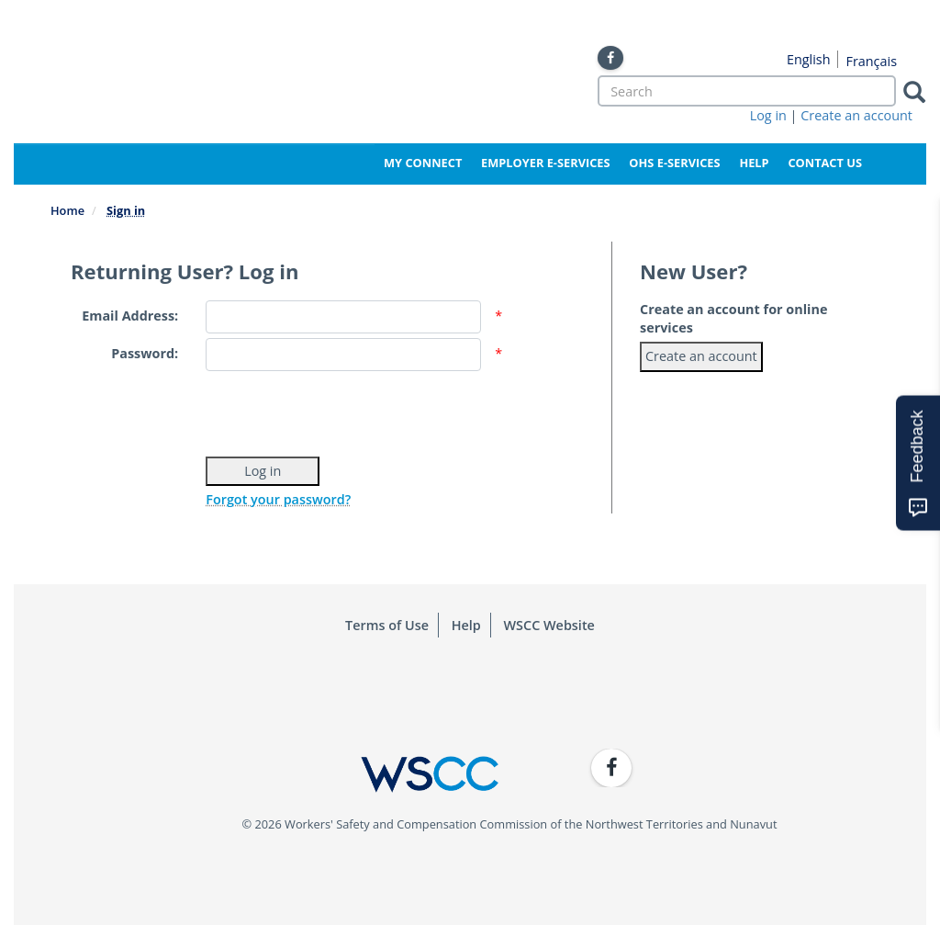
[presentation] (345, 411)
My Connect (423, 162)
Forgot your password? (278, 499)
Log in (768, 115)
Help (753, 162)
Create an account (856, 115)
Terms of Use (387, 625)
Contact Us (825, 162)
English (809, 59)
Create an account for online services (733, 318)
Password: (144, 353)
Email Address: (130, 315)
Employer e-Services (545, 162)
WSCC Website (549, 625)
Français (871, 61)
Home (67, 210)
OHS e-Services (674, 162)
